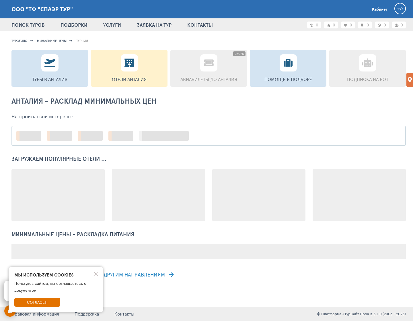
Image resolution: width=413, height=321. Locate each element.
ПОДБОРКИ (74, 24)
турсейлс (19, 40)
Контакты (124, 313)
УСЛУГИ (112, 24)
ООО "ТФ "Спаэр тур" (42, 9)
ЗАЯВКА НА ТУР (154, 24)
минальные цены (52, 40)
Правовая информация (35, 313)
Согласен (37, 302)
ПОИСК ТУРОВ (28, 24)
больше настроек (166, 135)
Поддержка (87, 313)
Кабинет (379, 9)
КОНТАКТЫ (200, 24)
